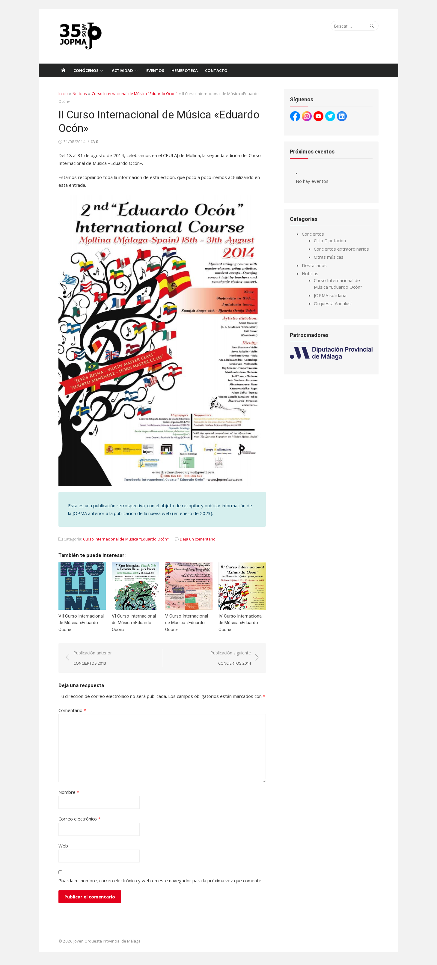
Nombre (67, 796)
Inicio (61, 93)
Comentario (70, 714)
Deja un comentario (196, 542)
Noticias (78, 93)
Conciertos (313, 234)
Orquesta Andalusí (333, 303)
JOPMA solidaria (330, 295)
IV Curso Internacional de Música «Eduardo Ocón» (240, 626)
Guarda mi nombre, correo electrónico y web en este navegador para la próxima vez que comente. (158, 884)
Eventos (155, 70)
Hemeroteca (184, 70)
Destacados (314, 265)
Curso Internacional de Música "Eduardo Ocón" (133, 93)
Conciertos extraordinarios (342, 249)
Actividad (122, 70)
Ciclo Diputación (330, 240)
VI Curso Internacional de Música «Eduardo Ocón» (133, 626)
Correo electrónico (78, 823)
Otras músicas (329, 257)
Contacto (216, 70)
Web (61, 850)
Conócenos (86, 70)
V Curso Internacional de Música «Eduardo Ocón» (186, 626)
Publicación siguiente (231, 662)
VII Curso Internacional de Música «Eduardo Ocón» (79, 626)
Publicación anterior (91, 662)
